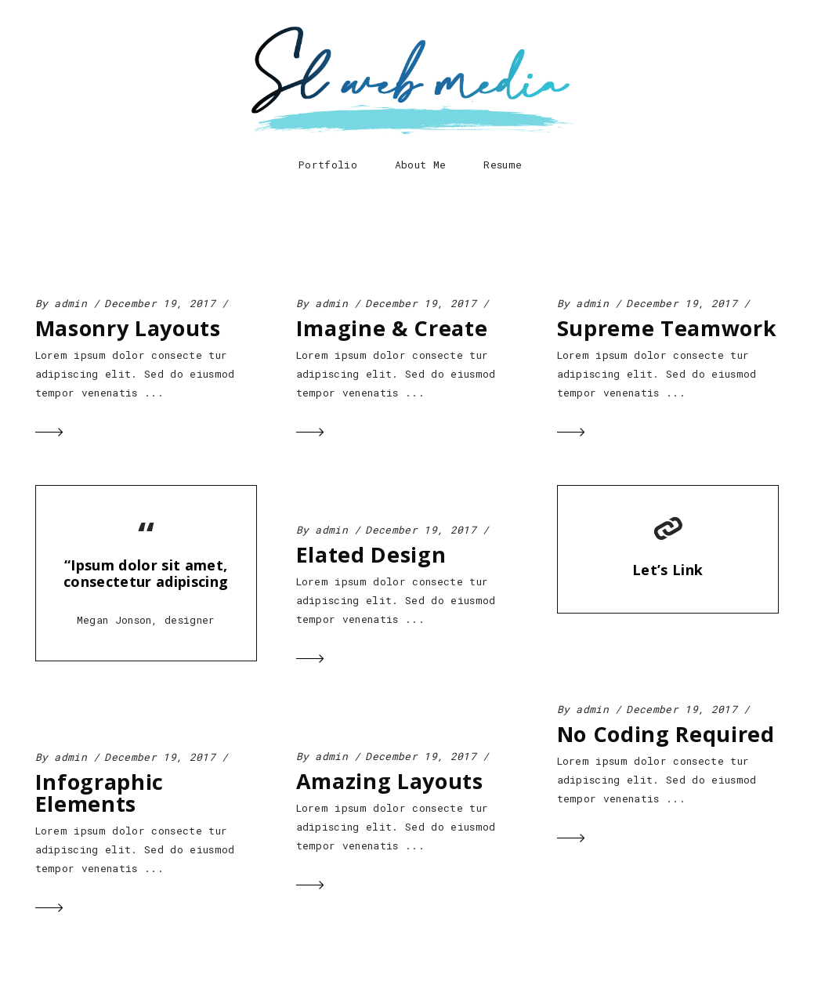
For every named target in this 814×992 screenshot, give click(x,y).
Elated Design (371, 554)
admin (70, 303)
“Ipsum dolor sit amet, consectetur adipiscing (145, 573)
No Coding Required (666, 733)
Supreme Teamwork (667, 327)
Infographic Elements (99, 792)
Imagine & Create (392, 327)
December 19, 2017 (159, 303)
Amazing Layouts (389, 780)
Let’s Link (667, 569)
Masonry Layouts (128, 327)
